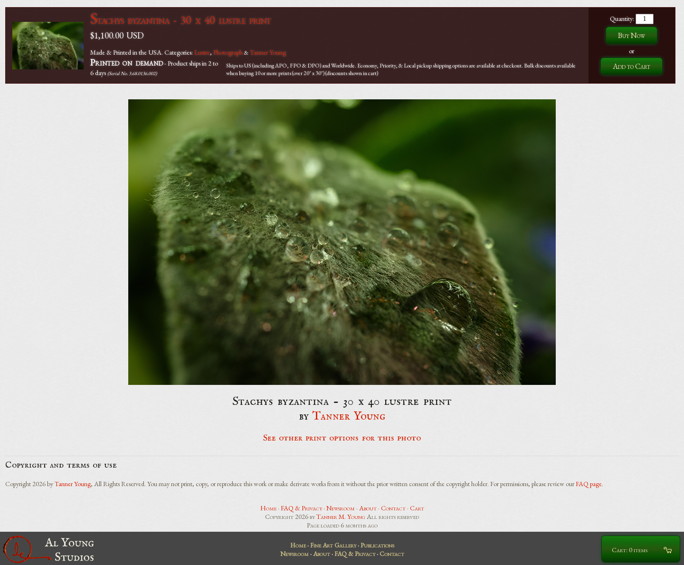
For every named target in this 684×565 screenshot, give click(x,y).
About (368, 508)
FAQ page (589, 483)
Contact (393, 508)
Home (268, 508)
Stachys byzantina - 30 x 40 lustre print (180, 19)
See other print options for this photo (342, 438)
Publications (377, 545)
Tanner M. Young (340, 516)
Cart (417, 508)
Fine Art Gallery (333, 545)
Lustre (202, 52)
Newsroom (340, 508)
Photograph (228, 52)
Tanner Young (268, 52)
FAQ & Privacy (301, 508)
